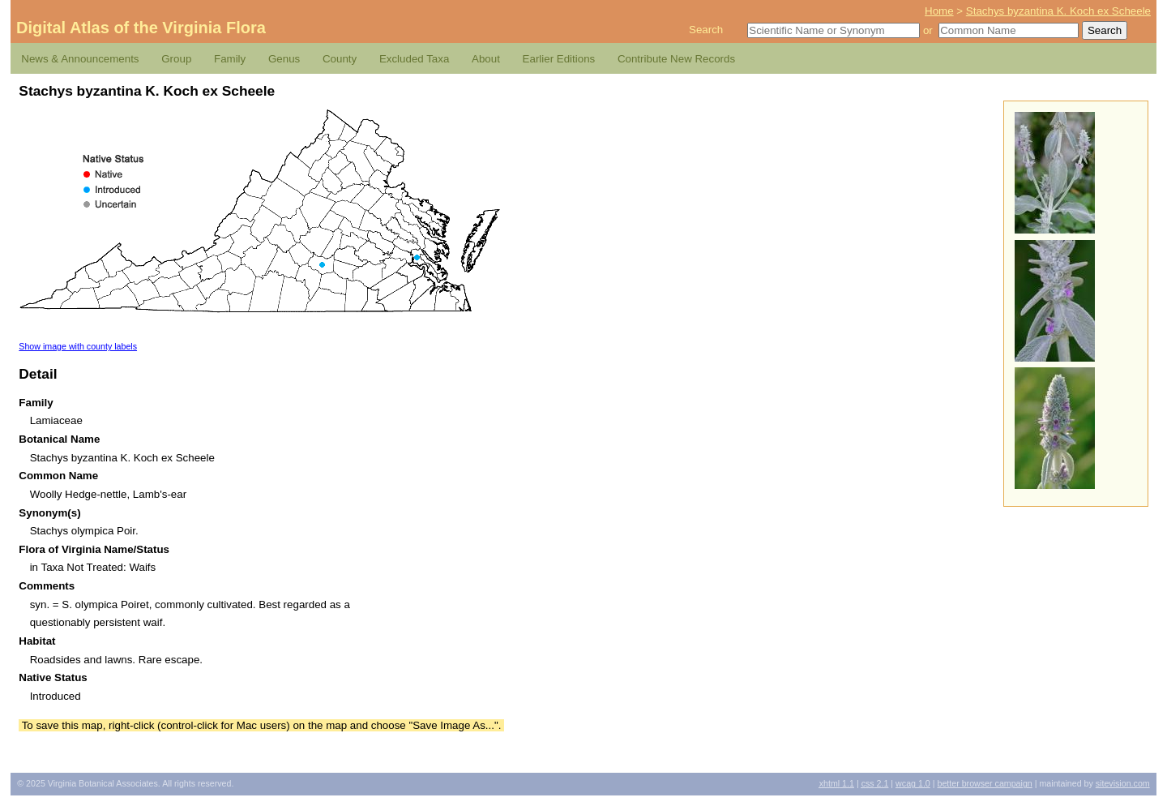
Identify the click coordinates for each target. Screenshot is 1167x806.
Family (230, 59)
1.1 (836, 783)
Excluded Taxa (414, 59)
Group (176, 59)
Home (939, 11)
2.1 (875, 783)
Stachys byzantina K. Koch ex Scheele (1058, 11)
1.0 (913, 783)
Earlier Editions (559, 59)
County (340, 59)
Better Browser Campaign (984, 783)
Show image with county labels (78, 346)
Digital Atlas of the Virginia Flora (141, 27)
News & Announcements (80, 59)
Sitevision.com (1123, 783)
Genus (284, 59)
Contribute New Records (676, 59)
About (486, 59)
